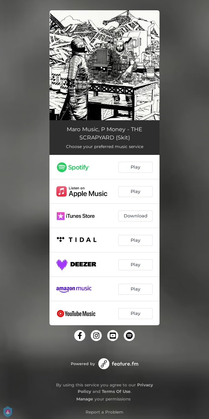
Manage (84, 398)
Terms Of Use (116, 391)
